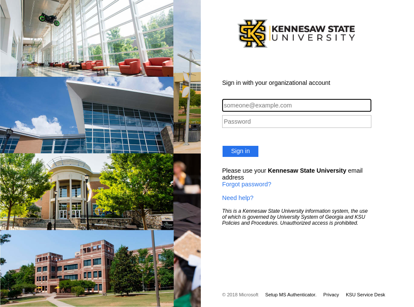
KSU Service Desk (365, 294)
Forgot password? (246, 184)
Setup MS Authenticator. (290, 294)
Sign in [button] (240, 151)
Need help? (238, 197)
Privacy (331, 294)
